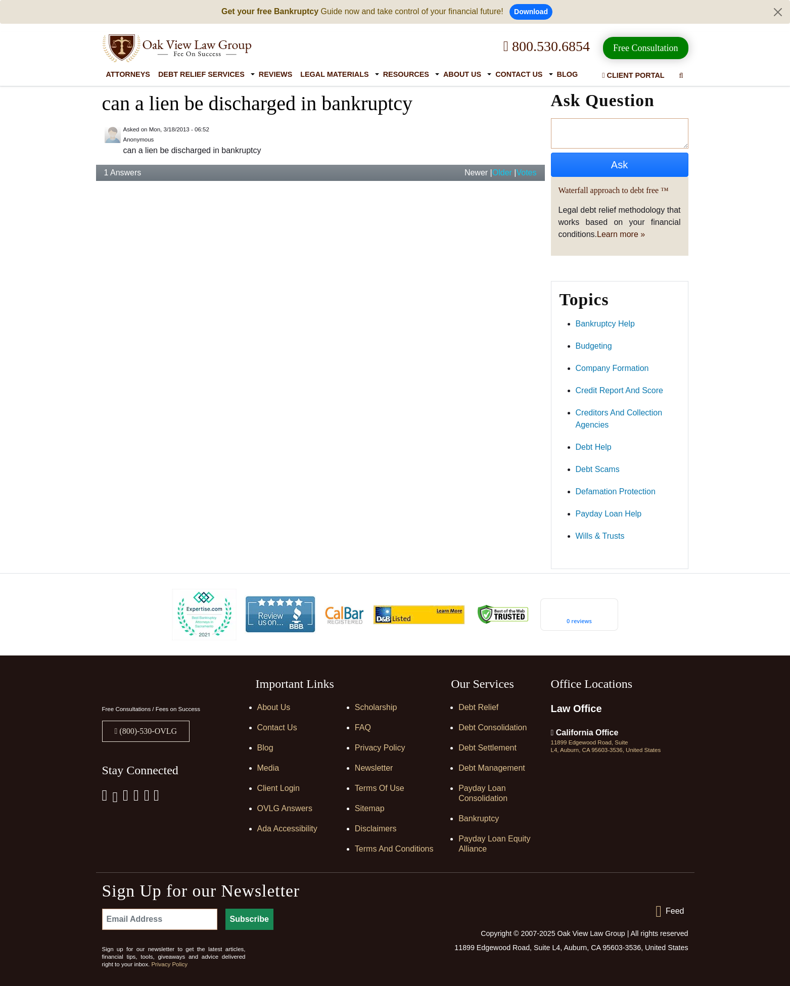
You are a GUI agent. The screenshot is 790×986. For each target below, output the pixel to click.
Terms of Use (379, 788)
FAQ (363, 727)
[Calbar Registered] (344, 614)
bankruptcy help (605, 323)
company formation (612, 368)
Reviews (275, 74)
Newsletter (374, 768)
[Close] (778, 12)
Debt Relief (478, 707)
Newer (476, 172)
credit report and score (619, 390)
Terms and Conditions (394, 848)
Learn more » (621, 234)
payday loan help (609, 513)
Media (268, 768)
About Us (462, 74)
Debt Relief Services (201, 74)
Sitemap (370, 808)
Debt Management (491, 768)
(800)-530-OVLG (147, 731)
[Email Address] (159, 919)
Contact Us (518, 74)
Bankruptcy (478, 818)
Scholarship (376, 707)
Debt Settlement (487, 747)
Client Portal (633, 75)
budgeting (594, 346)
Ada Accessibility (287, 828)
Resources (406, 74)
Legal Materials (334, 74)
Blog (567, 74)
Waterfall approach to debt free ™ (614, 190)
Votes (526, 172)
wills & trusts (600, 536)
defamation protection (616, 491)
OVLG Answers (284, 808)
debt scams (598, 469)
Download (531, 12)
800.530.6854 (546, 46)
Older (502, 172)
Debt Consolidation (492, 727)
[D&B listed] (419, 613)
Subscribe (249, 919)
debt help (594, 447)
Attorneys (128, 74)
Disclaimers (376, 828)
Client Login (278, 788)
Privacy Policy (380, 747)
